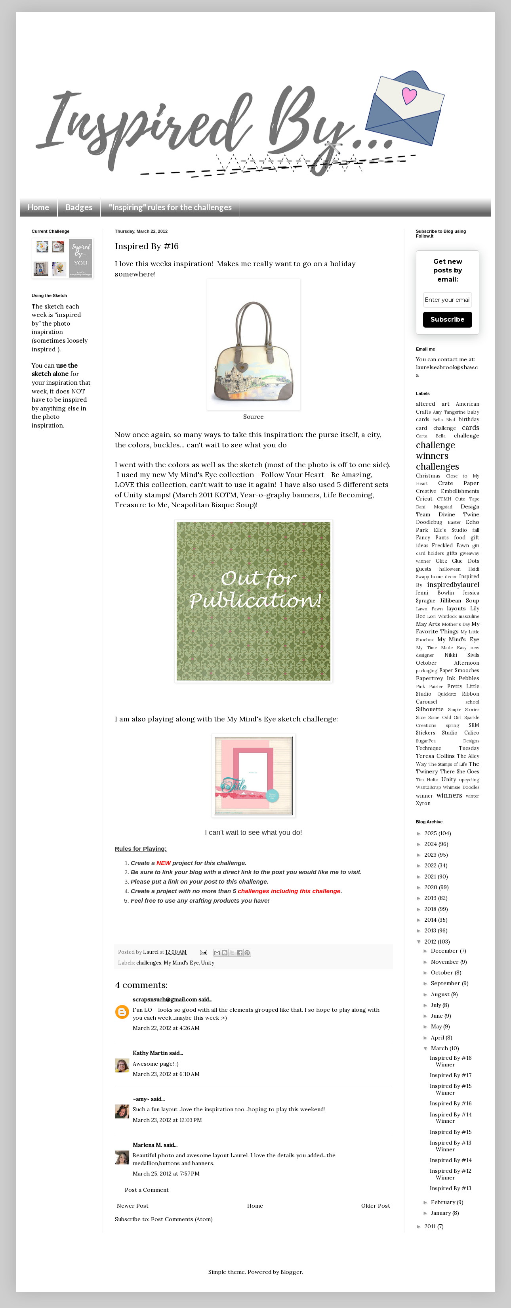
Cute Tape (467, 499)
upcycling (469, 779)
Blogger (291, 1271)
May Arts (428, 623)
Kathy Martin (150, 1053)
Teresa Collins (435, 755)
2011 (431, 1226)
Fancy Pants (432, 537)
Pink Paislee (429, 686)
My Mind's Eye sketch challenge (281, 718)
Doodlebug (429, 522)
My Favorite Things (447, 627)
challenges (148, 962)
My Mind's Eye (181, 962)
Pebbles (469, 678)
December (445, 950)
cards (470, 427)
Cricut (424, 498)
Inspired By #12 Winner (450, 1174)
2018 (431, 909)
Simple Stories (463, 709)
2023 (431, 854)
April (438, 1037)
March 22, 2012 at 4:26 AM (166, 1028)
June (437, 1015)
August (441, 994)
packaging (426, 670)
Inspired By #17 (450, 1075)
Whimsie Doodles (461, 787)
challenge (466, 435)
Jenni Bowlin (435, 592)
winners (449, 795)
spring (452, 725)
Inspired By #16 (451, 1103)
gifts (452, 553)
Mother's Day (456, 624)
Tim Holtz (427, 779)
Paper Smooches (459, 670)
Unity (207, 962)
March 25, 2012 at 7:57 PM (166, 1173)
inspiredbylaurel (453, 584)
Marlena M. (147, 1145)
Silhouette (430, 709)
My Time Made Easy (441, 647)
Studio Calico (460, 732)
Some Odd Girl (445, 717)
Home (38, 207)
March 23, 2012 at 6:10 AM (166, 1074)
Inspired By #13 (450, 1188)
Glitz (441, 561)
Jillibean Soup (460, 600)
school (472, 702)
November (445, 961)
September (446, 983)
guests (423, 569)
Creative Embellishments (447, 491)
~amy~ (141, 1099)
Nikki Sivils (461, 655)
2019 (431, 897)
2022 (431, 865)
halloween (450, 569)
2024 (432, 844)
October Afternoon (447, 663)
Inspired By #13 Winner (450, 1146)
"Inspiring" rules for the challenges (170, 207)
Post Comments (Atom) (182, 1219)
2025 (432, 833)
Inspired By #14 (451, 1160)
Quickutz (446, 694)
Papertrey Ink (435, 678)
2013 (431, 930)
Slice (420, 717)
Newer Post (133, 1205)
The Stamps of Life (447, 764)
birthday (469, 419)
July (436, 1005)
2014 (431, 919)
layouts (456, 608)
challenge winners (435, 450)
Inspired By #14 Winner (451, 1118)
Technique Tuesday (447, 748)
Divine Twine (459, 514)
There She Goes (459, 771)
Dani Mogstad (434, 507)
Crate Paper (459, 483)
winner (424, 795)
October (443, 972)
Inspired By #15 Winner (451, 1089)
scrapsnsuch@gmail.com (165, 999)
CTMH (444, 499)
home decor (444, 576)
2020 (432, 887)
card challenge (436, 428)
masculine (469, 616)
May (437, 1026)
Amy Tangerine (449, 412)
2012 (431, 941)
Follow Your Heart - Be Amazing (316, 474)
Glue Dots (465, 561)
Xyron (423, 803)
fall (475, 530)
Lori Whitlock (441, 616)
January (441, 1212)
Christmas (428, 475)
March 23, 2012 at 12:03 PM (167, 1120)
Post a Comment (147, 1189)
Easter (454, 522)
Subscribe (448, 319)
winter (472, 796)
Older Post (375, 1205)
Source (253, 416)
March (440, 1048)
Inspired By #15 (451, 1131)
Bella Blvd (444, 419)
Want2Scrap (428, 787)
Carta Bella (431, 436)
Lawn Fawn (429, 609)
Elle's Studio (450, 530)
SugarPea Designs (447, 741)
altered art (433, 403)
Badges (79, 207)
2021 (431, 876)
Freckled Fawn (450, 545)
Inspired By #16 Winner (451, 1061)
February (444, 1202)
